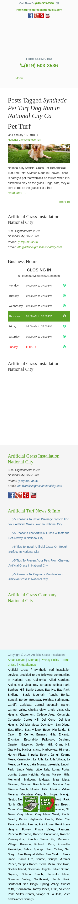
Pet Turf (19, 126)
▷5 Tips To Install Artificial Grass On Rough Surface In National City (38, 549)
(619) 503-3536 (44, 3)
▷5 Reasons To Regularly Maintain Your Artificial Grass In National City (36, 577)
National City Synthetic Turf (24, 139)
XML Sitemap (27, 664)
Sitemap (33, 659)
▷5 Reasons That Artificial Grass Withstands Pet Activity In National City (39, 535)
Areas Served (17, 659)
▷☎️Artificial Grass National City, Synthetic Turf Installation (39, 39)
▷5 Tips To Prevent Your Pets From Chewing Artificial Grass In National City (39, 563)
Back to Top (64, 202)
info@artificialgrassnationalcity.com (39, 9)
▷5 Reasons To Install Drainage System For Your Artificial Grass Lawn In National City (39, 521)
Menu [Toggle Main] (16, 78)
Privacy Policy (50, 659)
